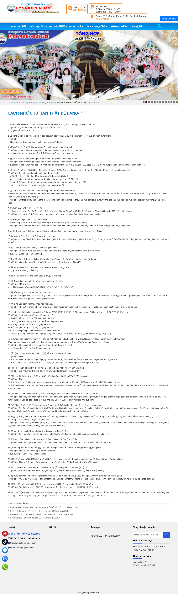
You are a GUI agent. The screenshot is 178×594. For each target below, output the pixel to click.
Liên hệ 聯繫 (136, 26)
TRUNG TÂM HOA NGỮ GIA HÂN (105, 536)
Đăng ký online (169, 18)
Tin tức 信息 (75, 26)
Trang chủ (12, 102)
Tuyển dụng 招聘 (118, 26)
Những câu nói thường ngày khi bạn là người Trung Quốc (40, 514)
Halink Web (95, 592)
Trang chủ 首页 (18, 26)
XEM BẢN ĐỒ (103, 19)
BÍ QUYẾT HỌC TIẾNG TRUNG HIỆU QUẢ (34, 518)
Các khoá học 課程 (95, 26)
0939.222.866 (79, 10)
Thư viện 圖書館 (57, 26)
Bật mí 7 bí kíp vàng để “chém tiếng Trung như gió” (38, 511)
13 (177, 102)
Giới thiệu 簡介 (37, 26)
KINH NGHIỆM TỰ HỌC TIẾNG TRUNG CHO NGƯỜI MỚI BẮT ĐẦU (43, 507)
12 (174, 102)
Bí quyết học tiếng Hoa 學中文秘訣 (45, 102)
